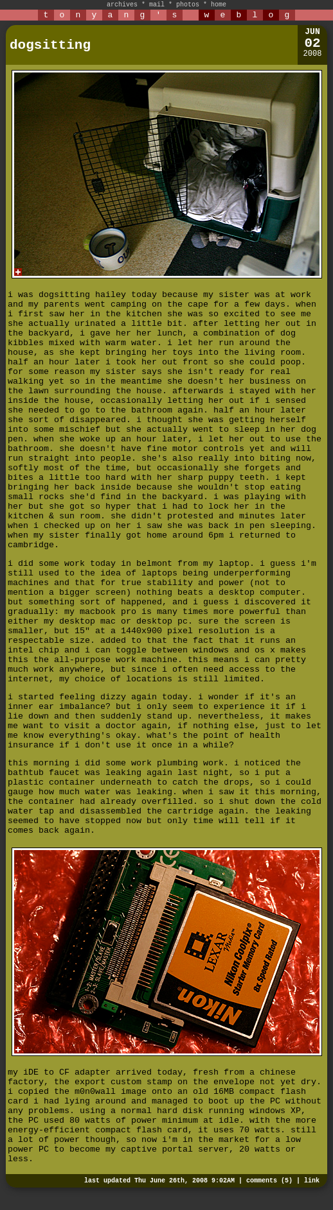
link (312, 1180)
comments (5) (269, 1180)
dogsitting (50, 45)
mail (157, 4)
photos (187, 4)
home (218, 4)
